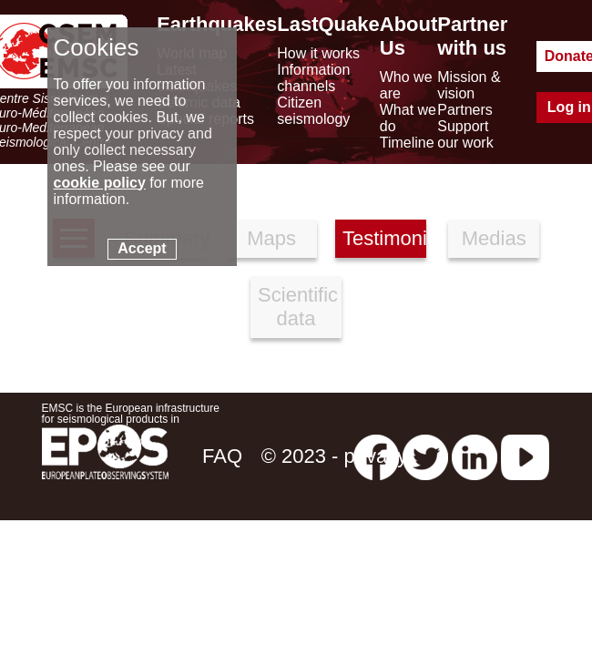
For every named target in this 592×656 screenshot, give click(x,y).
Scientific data (298, 306)
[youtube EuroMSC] (525, 456)
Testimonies (384, 238)
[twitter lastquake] (425, 456)
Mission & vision (468, 85)
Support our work (465, 134)
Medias (494, 238)
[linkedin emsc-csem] (474, 456)
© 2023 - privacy (334, 456)
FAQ (222, 456)
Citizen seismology (313, 111)
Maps (271, 238)
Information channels (313, 78)
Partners (464, 110)
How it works (318, 53)
